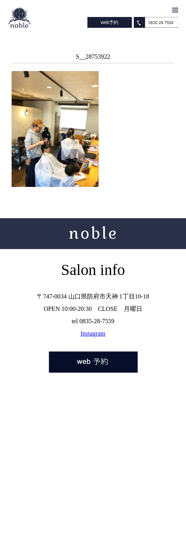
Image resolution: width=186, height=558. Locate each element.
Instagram (93, 333)
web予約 (109, 22)
